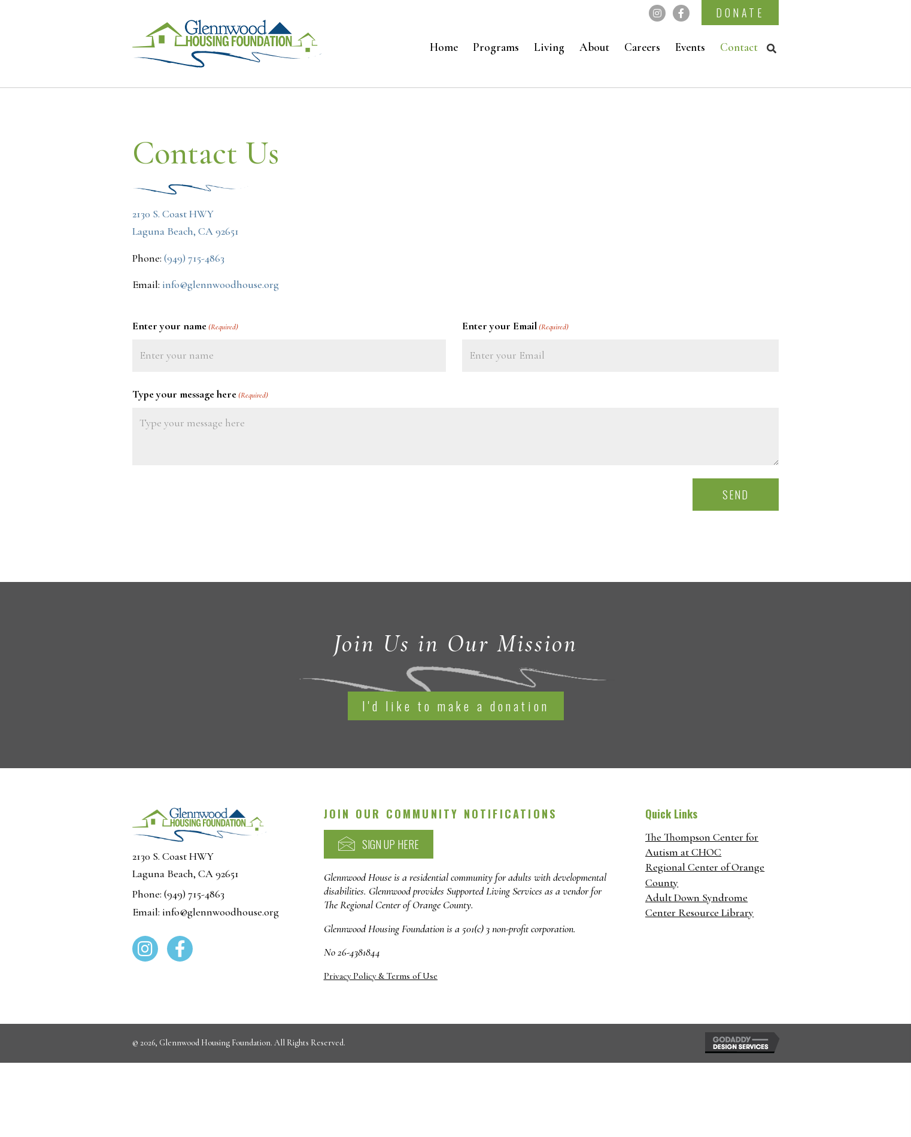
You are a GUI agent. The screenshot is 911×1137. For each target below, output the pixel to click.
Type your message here (200, 392)
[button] (657, 13)
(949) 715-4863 (194, 258)
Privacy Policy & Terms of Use (381, 973)
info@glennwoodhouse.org (220, 284)
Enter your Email (515, 326)
